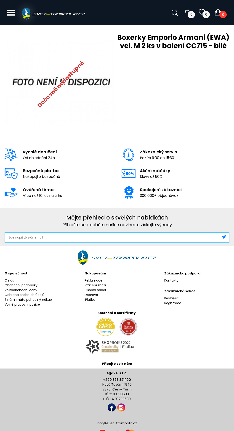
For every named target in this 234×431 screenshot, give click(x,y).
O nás (9, 280)
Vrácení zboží (95, 285)
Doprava (91, 295)
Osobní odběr (95, 290)
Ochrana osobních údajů (24, 295)
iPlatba (90, 299)
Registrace (172, 303)
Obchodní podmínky (21, 285)
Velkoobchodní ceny (21, 290)
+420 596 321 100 (117, 379)
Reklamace (93, 280)
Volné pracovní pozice (22, 304)
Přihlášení (171, 298)
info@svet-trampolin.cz (117, 423)
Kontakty (171, 280)
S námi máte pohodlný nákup (28, 299)
